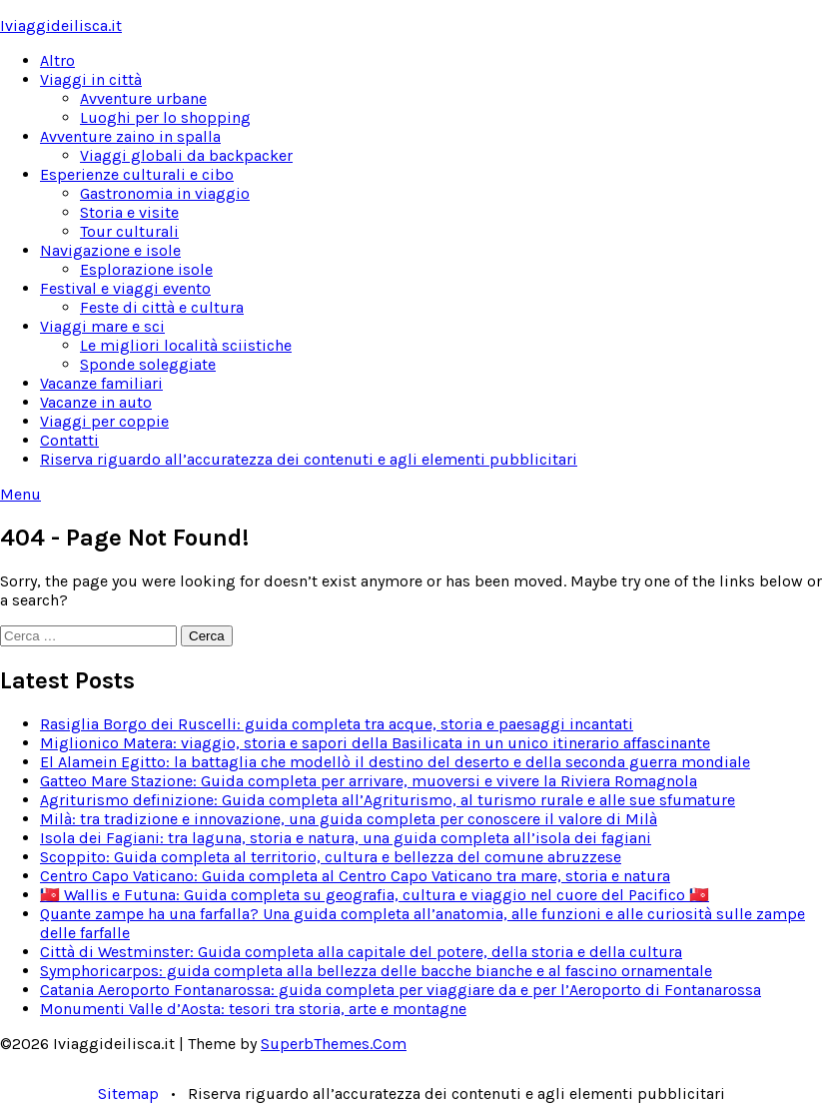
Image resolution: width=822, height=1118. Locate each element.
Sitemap (128, 1093)
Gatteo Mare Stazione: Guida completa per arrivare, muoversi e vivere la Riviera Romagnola (368, 780)
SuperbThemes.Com (334, 1043)
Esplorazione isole (146, 269)
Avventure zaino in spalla (130, 136)
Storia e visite (129, 212)
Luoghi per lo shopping (165, 117)
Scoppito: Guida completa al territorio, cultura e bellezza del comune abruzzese (330, 856)
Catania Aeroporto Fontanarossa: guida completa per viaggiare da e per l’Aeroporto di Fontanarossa (400, 989)
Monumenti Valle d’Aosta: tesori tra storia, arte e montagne (253, 1008)
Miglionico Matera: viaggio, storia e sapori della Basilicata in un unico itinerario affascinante (375, 742)
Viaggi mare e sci (102, 326)
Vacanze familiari (101, 383)
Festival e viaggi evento (125, 288)
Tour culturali (129, 231)
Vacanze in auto (96, 402)
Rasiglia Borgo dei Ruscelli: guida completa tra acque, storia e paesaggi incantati (336, 723)
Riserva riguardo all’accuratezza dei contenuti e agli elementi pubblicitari (308, 459)
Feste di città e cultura (162, 307)
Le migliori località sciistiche (186, 345)
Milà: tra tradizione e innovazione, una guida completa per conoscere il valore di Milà (348, 818)
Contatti (69, 440)
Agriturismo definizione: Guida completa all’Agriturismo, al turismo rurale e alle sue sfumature (387, 799)
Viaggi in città (91, 79)
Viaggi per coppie (104, 421)
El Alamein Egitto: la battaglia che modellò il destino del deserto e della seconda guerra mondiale (395, 761)
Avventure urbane (143, 98)
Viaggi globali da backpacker (186, 155)
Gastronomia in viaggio (165, 193)
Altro (57, 60)
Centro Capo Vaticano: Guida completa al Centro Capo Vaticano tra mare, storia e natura (355, 875)
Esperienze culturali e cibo (137, 174)
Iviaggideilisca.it (61, 25)
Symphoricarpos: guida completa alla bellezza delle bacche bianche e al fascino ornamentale (376, 970)
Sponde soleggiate (148, 364)
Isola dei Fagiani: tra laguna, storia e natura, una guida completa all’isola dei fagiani (345, 837)
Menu (20, 494)
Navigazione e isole (110, 250)
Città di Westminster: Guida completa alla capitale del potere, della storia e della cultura (361, 951)
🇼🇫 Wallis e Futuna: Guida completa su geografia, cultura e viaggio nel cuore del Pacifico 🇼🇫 (374, 894)
